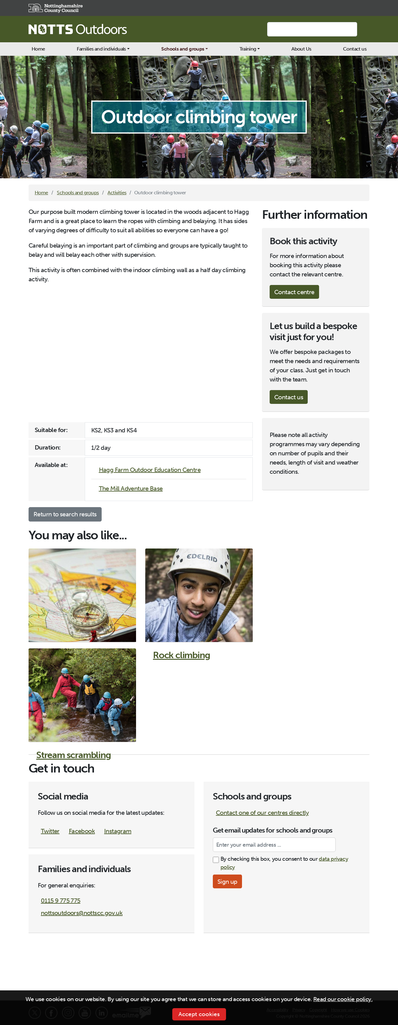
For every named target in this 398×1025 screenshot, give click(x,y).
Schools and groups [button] (182, 49)
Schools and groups (78, 193)
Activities (116, 193)
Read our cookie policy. (343, 999)
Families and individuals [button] (101, 49)
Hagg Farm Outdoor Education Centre (150, 469)
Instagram (117, 831)
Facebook (82, 831)
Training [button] (248, 49)
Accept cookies (199, 1014)
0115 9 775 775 (60, 900)
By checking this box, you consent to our (284, 863)
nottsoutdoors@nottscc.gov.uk (82, 913)
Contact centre (294, 292)
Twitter (50, 831)
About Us (301, 49)
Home (38, 49)
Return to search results (65, 514)
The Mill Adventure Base (131, 488)
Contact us (354, 49)
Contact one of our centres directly (262, 812)
